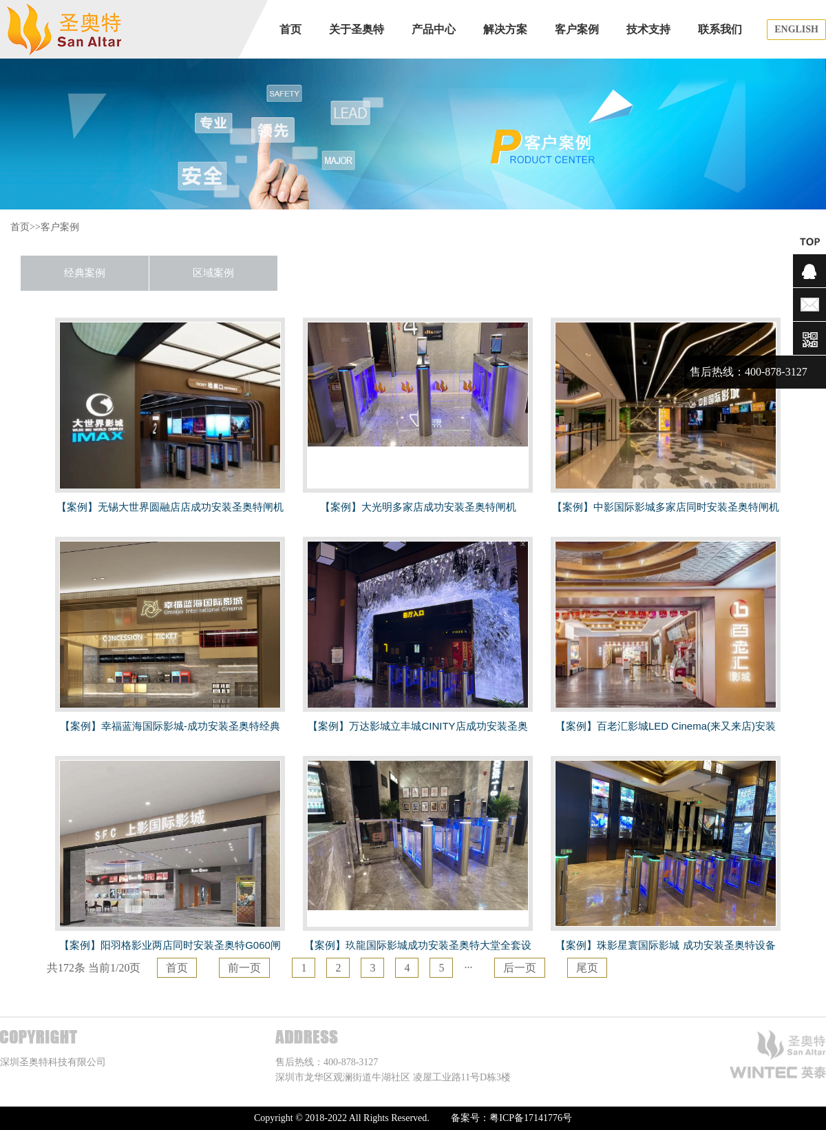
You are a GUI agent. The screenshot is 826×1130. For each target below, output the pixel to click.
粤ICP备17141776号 (530, 1118)
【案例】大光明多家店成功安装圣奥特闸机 (418, 507)
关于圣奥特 (356, 29)
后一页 (519, 968)
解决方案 (505, 29)
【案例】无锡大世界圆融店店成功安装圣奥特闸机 (170, 507)
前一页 (244, 968)
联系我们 (720, 29)
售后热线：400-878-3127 (748, 372)
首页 (284, 29)
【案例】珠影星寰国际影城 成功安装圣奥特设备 (665, 945)
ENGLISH (796, 29)
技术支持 (648, 29)
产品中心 (434, 29)
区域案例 (213, 272)
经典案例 (84, 272)
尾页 (587, 968)
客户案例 (577, 29)
